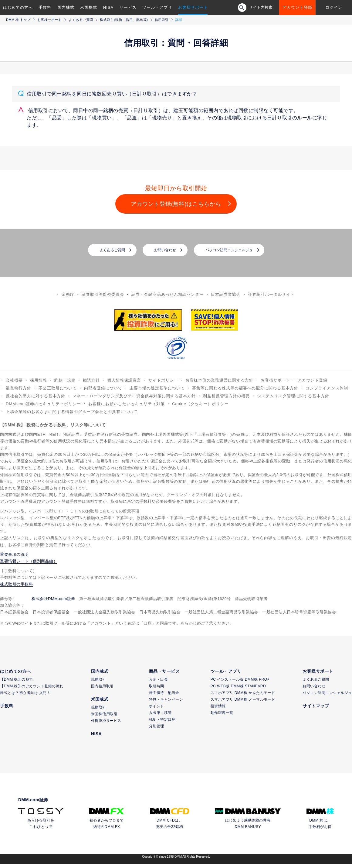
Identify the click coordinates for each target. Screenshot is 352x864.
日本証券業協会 (226, 294)
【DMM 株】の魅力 (16, 679)
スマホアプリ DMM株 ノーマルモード (243, 699)
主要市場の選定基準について (157, 388)
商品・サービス (164, 671)
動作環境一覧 (222, 713)
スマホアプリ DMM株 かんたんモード (243, 693)
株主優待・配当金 (164, 693)
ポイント (156, 706)
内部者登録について (103, 388)
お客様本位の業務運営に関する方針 (219, 380)
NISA (108, 7)
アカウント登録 (297, 7)
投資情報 (218, 706)
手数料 (45, 7)
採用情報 (38, 380)
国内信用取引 (102, 686)
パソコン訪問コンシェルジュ (229, 250)
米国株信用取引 (104, 714)
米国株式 (88, 7)
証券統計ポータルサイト (271, 294)
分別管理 (156, 726)
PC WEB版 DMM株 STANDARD (238, 686)
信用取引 (162, 20)
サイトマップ (316, 705)
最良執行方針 (18, 388)
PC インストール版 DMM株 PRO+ (240, 679)
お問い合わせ (165, 250)
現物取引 (98, 679)
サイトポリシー (163, 380)
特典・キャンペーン (166, 699)
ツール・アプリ (157, 7)
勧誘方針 (91, 380)
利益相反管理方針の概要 (226, 396)
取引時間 (156, 686)
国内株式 (65, 7)
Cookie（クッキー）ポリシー (200, 404)
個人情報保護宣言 (124, 380)
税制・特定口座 (162, 719)
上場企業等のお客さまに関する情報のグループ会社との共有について (71, 411)
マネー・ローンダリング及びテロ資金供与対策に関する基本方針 (134, 396)
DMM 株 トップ (18, 20)
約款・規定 (65, 380)
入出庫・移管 (160, 713)
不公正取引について (58, 388)
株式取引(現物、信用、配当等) (124, 20)
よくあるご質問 (81, 20)
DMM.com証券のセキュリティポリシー (43, 404)
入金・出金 (158, 679)
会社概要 (14, 380)
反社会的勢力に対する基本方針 (35, 396)
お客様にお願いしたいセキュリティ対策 (126, 404)
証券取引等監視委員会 (103, 294)
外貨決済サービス (106, 721)
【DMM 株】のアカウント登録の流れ (31, 686)
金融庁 (68, 294)
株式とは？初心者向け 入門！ (25, 693)
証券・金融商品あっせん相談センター (167, 294)
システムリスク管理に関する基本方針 (293, 396)
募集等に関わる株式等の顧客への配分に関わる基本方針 (245, 388)
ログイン (333, 7)
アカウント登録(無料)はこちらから (176, 204)
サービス (128, 7)
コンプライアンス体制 (327, 388)
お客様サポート (193, 7)
